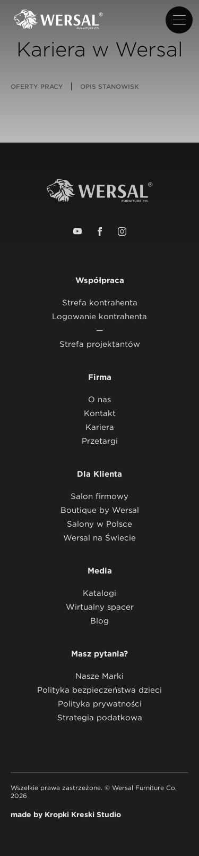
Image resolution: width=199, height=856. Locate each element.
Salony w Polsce (99, 524)
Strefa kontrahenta (99, 303)
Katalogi (99, 593)
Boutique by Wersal (99, 510)
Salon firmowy (99, 496)
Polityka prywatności (100, 704)
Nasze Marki (99, 676)
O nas (99, 399)
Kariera (99, 427)
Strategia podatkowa (99, 717)
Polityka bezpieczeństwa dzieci (99, 690)
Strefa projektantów (99, 344)
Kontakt (100, 413)
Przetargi (100, 441)
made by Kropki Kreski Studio (66, 814)
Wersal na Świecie (99, 538)
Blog (99, 621)
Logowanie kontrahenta (99, 316)
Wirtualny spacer (100, 607)
